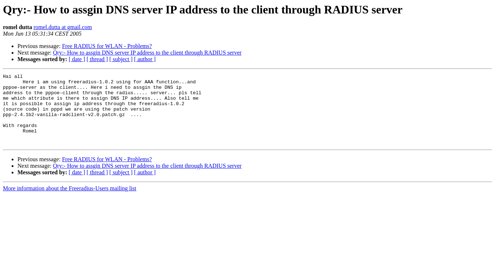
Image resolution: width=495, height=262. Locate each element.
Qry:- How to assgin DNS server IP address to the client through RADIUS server (147, 52)
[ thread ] (97, 59)
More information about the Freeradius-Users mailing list (69, 202)
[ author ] (145, 59)
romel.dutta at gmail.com (62, 27)
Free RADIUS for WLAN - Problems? (107, 46)
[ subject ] (121, 59)
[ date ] (77, 59)
